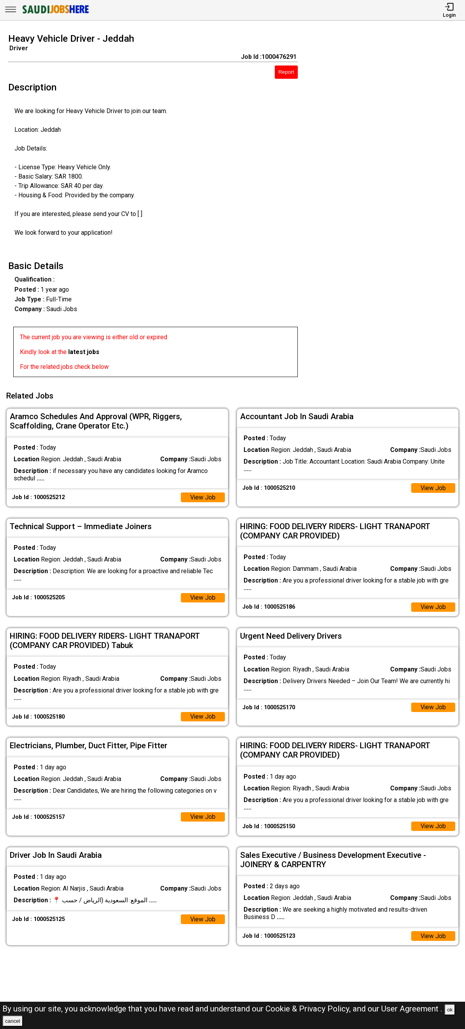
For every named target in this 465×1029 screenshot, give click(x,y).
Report (286, 72)
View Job (203, 496)
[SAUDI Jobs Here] (55, 13)
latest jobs (83, 352)
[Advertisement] (387, 207)
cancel (12, 1021)
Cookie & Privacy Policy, (309, 1008)
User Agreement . (411, 1008)
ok (450, 1010)
